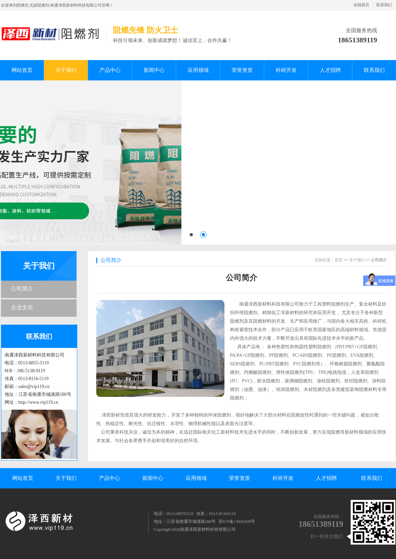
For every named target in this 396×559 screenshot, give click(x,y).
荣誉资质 (239, 478)
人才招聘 (326, 478)
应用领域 (196, 478)
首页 (338, 260)
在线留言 (361, 5)
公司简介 (22, 289)
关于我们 (39, 266)
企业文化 (22, 307)
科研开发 (282, 478)
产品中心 (109, 478)
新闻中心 (152, 478)
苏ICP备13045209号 (237, 521)
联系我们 (384, 5)
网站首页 (22, 478)
